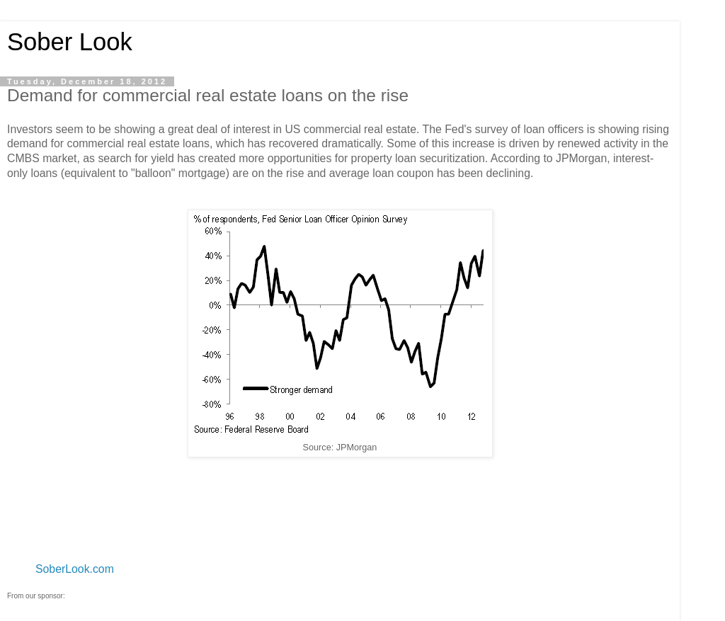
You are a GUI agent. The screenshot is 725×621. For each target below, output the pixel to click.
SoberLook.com (74, 569)
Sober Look (69, 41)
